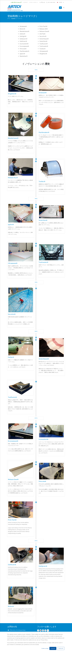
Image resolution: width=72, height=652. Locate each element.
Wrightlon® (12, 94)
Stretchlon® (43, 220)
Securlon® (12, 314)
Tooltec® (42, 181)
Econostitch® (43, 439)
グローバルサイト (33, 2)
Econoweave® (13, 441)
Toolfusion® (12, 397)
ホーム (8, 18)
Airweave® (43, 93)
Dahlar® (11, 357)
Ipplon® (11, 224)
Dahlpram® (43, 566)
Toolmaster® (43, 262)
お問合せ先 (42, 2)
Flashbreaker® (44, 132)
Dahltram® (12, 565)
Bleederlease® (13, 138)
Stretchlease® (44, 359)
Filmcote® (42, 481)
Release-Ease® (13, 479)
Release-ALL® (13, 178)
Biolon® (11, 606)
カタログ (25, 2)
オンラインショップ (16, 2)
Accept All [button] (53, 648)
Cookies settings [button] (45, 648)
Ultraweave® (12, 263)
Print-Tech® (12, 520)
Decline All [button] (61, 648)
